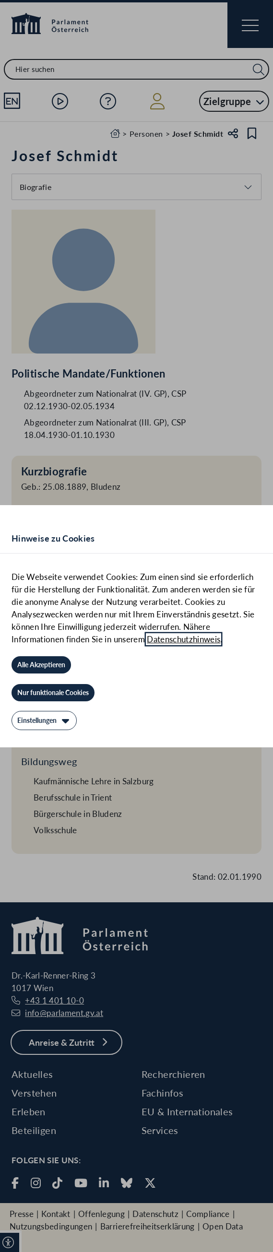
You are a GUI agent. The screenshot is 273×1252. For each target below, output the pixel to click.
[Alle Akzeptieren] (41, 664)
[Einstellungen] (44, 720)
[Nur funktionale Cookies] (53, 692)
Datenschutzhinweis (183, 639)
